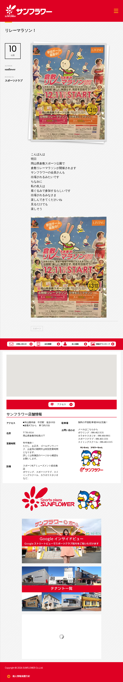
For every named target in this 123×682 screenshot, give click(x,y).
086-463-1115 (95, 442)
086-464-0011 (94, 436)
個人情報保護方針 (21, 676)
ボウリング (28, 472)
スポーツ (37, 328)
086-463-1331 (93, 439)
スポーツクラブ (44, 472)
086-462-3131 (91, 432)
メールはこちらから (88, 429)
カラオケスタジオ (49, 475)
